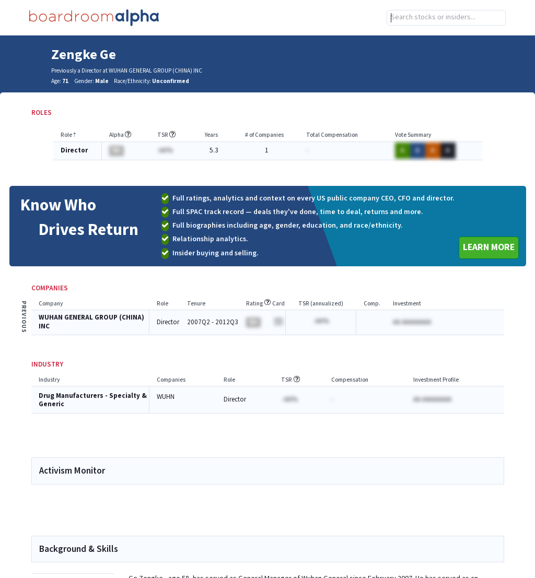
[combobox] (446, 18)
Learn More (489, 247)
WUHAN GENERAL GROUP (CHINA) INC (91, 322)
